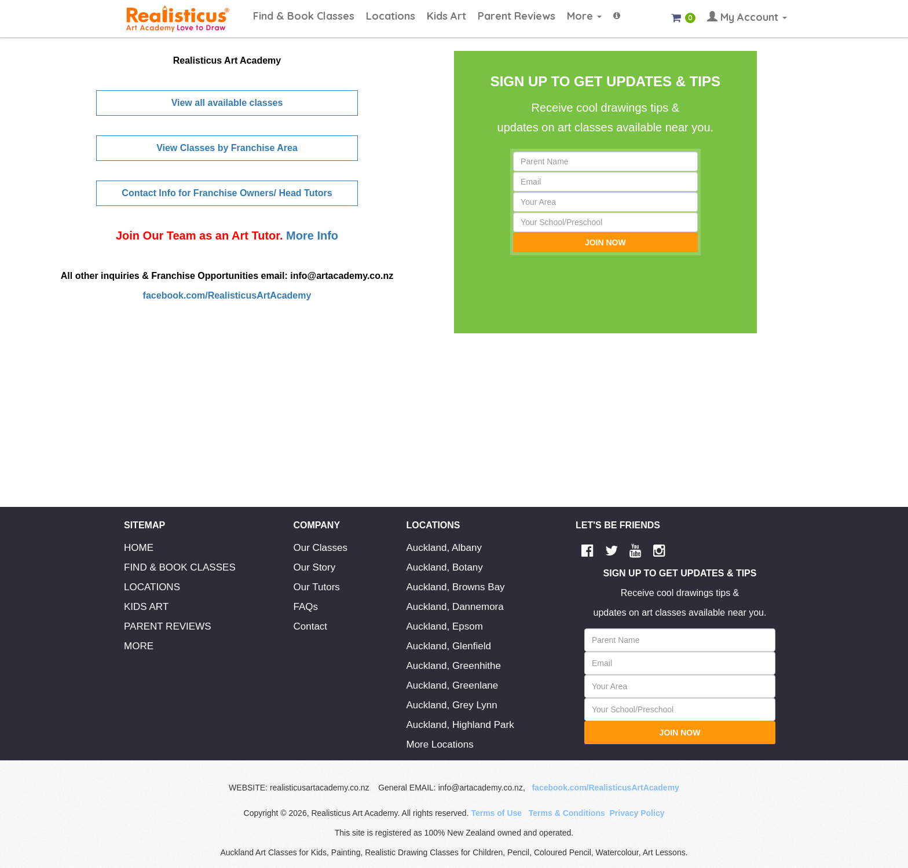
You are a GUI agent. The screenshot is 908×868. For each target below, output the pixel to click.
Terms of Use (496, 813)
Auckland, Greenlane (453, 685)
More (584, 16)
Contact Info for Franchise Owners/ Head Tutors (227, 193)
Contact (311, 626)
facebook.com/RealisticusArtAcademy (227, 295)
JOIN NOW (605, 242)
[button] (616, 10)
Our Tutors (317, 587)
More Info (311, 235)
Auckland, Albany (444, 547)
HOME (138, 547)
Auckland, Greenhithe (454, 665)
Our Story (315, 567)
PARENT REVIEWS (167, 626)
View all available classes (227, 103)
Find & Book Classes (303, 16)
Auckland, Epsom (445, 626)
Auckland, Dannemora (455, 606)
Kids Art (446, 16)
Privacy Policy (637, 813)
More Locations (440, 744)
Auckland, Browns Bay (456, 587)
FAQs (306, 606)
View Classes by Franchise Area (227, 148)
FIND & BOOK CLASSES (180, 567)
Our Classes (321, 547)
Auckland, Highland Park (460, 724)
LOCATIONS (152, 587)
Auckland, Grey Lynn (452, 705)
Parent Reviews (516, 16)
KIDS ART (146, 606)
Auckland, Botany (445, 567)
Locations (390, 16)
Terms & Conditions (567, 813)
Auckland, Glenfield (449, 646)
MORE (138, 646)
